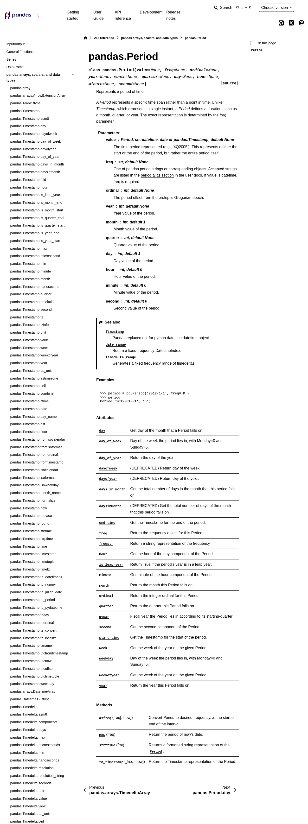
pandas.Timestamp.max (28, 248)
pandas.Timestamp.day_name (33, 416)
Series (11, 59)
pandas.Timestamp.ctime (29, 401)
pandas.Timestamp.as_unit (30, 371)
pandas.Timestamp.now (28, 508)
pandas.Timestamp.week (29, 348)
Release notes (173, 15)
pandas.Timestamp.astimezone (34, 378)
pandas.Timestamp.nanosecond (34, 287)
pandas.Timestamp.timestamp (33, 554)
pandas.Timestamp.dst (27, 424)
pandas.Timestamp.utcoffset (31, 669)
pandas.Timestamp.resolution (32, 302)
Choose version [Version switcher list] (275, 8)
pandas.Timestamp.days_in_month (37, 164)
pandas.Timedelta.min (27, 752)
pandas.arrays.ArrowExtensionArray (37, 95)
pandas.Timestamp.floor (28, 432)
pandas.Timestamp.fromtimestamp (36, 462)
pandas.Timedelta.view (27, 806)
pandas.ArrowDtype (25, 103)
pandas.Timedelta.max (27, 737)
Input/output (15, 44)
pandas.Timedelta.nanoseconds (34, 760)
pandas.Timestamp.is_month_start (36, 210)
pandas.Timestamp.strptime (31, 539)
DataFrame (15, 67)
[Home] (85, 37)
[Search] (233, 8)
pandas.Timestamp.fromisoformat (36, 447)
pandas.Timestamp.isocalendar (34, 470)
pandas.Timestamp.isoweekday (34, 485)
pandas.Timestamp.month (30, 279)
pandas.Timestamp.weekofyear (34, 355)
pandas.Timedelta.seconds (30, 783)
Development (151, 12)
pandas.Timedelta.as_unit (30, 814)
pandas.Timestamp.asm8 (29, 118)
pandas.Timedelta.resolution (31, 768)
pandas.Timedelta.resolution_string (37, 776)
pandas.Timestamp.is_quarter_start (37, 225)
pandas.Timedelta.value (28, 798)
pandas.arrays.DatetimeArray (32, 691)
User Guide (98, 15)
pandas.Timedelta (24, 707)
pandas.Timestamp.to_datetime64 (36, 577)
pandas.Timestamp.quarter (30, 294)
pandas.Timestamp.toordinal (32, 623)
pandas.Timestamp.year (28, 363)
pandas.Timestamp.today (29, 615)
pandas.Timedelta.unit (27, 791)
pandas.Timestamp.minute (30, 271)
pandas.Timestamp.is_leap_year (35, 195)
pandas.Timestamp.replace (31, 516)
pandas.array (20, 88)
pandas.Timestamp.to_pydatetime (36, 607)
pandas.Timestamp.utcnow (30, 661)
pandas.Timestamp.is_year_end (34, 233)
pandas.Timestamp (24, 111)
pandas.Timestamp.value (29, 340)
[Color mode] (301, 8)
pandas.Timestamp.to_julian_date (36, 592)
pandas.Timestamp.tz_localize (33, 638)
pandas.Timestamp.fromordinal (34, 454)
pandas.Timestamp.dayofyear (33, 149)
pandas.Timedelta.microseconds (35, 745)
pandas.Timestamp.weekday (32, 684)
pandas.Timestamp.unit (28, 332)
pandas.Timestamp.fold (28, 180)
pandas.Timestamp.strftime (31, 531)
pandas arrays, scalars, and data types (33, 77)
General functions (19, 52)
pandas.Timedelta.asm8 (28, 714)
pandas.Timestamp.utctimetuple (34, 676)
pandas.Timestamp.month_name (35, 493)
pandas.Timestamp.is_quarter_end (37, 218)
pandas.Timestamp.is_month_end (36, 202)
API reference (123, 15)
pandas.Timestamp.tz (26, 317)
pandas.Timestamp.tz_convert (33, 630)
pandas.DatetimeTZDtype (30, 699)
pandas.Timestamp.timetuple (32, 562)
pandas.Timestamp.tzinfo (29, 325)
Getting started (73, 15)
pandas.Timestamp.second (30, 309)
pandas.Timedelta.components (33, 722)
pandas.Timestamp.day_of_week (35, 141)
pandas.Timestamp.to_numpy (33, 584)
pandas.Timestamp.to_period (32, 600)
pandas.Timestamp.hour (28, 187)
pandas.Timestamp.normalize (32, 500)
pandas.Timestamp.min (28, 264)
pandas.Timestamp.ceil (27, 386)
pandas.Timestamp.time (28, 546)
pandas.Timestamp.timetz (30, 569)
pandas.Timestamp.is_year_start (35, 241)
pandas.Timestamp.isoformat (32, 478)
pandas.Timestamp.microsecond (35, 256)
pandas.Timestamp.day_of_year (34, 156)
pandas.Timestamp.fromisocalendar (37, 439)
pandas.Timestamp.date (28, 409)
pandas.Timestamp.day (28, 126)
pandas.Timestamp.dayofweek (33, 134)
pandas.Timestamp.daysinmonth (35, 172)
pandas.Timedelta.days (28, 730)
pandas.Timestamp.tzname (31, 645)
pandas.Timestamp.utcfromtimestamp (39, 653)
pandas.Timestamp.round (29, 523)
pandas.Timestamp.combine (31, 393)
